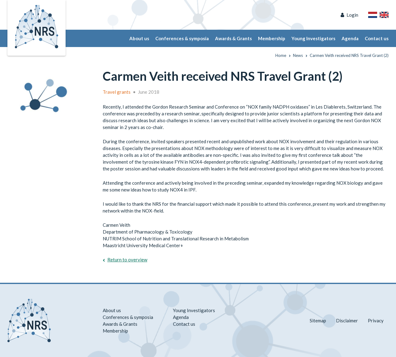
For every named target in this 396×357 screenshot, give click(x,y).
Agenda (350, 38)
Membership (271, 38)
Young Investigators (313, 38)
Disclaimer (347, 320)
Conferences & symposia (182, 38)
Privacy (376, 320)
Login (352, 15)
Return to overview (127, 259)
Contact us (377, 38)
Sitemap (318, 320)
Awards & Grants (233, 38)
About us (139, 38)
